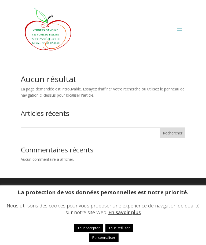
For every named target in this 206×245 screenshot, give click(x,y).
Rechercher (172, 133)
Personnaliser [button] (103, 237)
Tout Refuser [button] (119, 227)
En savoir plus (124, 212)
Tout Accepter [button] (89, 227)
